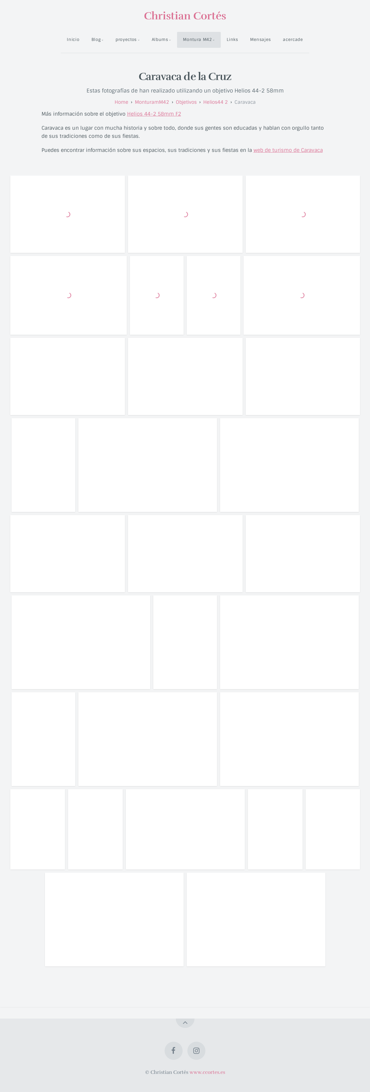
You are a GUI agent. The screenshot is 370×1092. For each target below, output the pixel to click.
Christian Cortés (185, 16)
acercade (293, 39)
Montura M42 (197, 39)
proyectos (126, 39)
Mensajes (260, 39)
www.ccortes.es (207, 1072)
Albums (160, 39)
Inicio (73, 39)
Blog (96, 39)
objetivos (186, 102)
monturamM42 (152, 102)
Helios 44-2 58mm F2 (154, 114)
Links (232, 39)
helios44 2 (215, 102)
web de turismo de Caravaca (288, 150)
